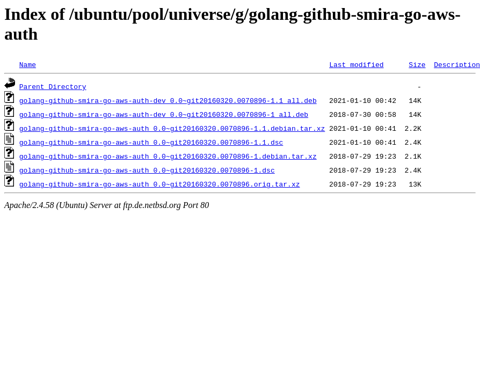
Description (457, 64)
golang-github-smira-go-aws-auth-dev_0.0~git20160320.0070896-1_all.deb (163, 114)
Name (27, 64)
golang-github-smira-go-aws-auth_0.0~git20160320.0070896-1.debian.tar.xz (168, 156)
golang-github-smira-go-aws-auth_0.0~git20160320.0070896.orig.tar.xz (159, 184)
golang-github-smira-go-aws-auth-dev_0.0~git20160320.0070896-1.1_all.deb (168, 100)
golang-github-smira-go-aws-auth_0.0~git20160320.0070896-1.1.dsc (151, 142)
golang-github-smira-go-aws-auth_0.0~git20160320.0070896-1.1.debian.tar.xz (172, 128)
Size (417, 64)
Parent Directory (52, 86)
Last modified (356, 64)
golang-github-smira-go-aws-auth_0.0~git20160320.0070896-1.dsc (147, 170)
